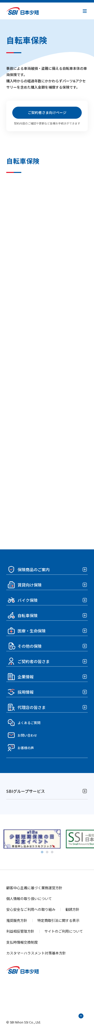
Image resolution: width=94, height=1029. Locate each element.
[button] (85, 11)
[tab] (42, 852)
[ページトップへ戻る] (81, 1016)
